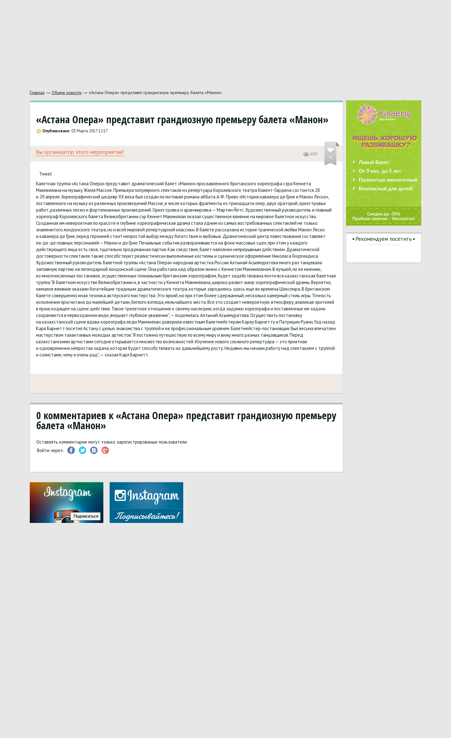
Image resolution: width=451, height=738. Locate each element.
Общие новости (66, 92)
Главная (37, 92)
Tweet (45, 174)
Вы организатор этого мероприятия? (80, 152)
